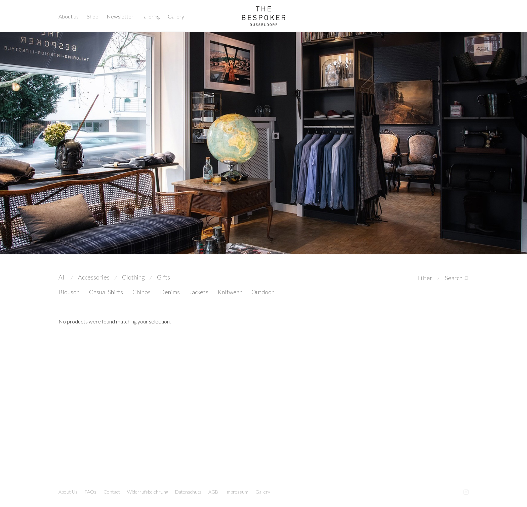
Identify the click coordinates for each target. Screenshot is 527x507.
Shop (92, 16)
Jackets (198, 292)
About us (68, 16)
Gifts (163, 277)
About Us (68, 492)
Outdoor (262, 292)
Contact (112, 492)
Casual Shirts (106, 292)
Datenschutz (188, 492)
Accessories (94, 277)
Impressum (236, 492)
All (62, 277)
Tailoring (150, 16)
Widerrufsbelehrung (147, 492)
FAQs (90, 492)
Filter (424, 278)
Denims (170, 292)
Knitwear (230, 292)
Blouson (69, 292)
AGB (213, 492)
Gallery (176, 16)
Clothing (133, 277)
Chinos (141, 292)
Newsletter (120, 16)
